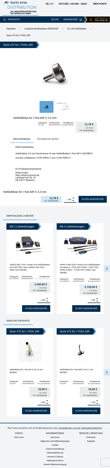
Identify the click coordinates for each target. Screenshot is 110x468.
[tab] (22, 139)
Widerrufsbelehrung (55, 453)
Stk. (70, 199)
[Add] (73, 198)
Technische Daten (48, 139)
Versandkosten (88, 130)
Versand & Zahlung (55, 457)
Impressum (55, 437)
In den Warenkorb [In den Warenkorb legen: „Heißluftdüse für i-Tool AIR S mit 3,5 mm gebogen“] (36, 411)
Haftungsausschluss (55, 460)
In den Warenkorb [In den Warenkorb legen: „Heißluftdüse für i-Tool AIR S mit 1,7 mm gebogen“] (86, 411)
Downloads (91, 437)
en (51, 4)
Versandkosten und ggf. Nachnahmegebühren (80, 428)
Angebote (91, 441)
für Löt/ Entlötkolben (76, 29)
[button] (107, 268)
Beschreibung (21, 139)
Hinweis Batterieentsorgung (55, 464)
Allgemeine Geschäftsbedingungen (55, 441)
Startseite (11, 29)
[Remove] (73, 200)
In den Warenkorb (93, 199)
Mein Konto (19, 437)
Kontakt (55, 445)
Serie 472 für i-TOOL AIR (18, 35)
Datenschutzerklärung (55, 449)
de (47, 4)
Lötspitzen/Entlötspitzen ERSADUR (41, 29)
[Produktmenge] (66, 199)
